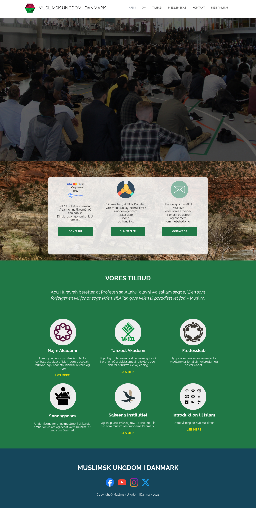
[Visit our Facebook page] (110, 482)
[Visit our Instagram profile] (134, 482)
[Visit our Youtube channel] (122, 482)
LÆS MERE (128, 372)
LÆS (62, 375)
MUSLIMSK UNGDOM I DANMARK (72, 7)
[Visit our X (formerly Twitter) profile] (146, 482)
